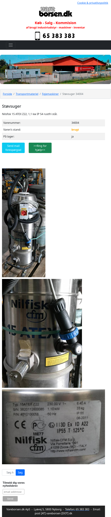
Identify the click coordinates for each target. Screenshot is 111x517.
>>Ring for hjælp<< (40, 148)
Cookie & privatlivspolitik (92, 3)
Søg (20, 472)
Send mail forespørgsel (13, 148)
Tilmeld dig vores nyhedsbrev (14, 484)
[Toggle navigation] (10, 45)
